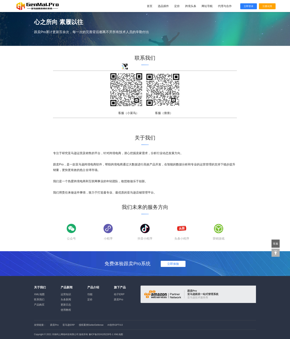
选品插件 (163, 6)
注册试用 (267, 6)
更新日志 (66, 304)
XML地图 (39, 294)
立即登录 (248, 6)
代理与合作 (225, 6)
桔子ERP (119, 294)
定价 (177, 6)
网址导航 (207, 6)
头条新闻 (66, 299)
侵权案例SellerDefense (91, 324)
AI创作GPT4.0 (115, 324)
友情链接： (40, 324)
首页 (149, 6)
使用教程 (66, 309)
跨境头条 (190, 6)
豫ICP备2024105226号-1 (101, 334)
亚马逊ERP (69, 324)
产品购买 (39, 304)
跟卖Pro (118, 299)
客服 (275, 243)
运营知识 (66, 294)
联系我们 (39, 299)
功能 (89, 294)
